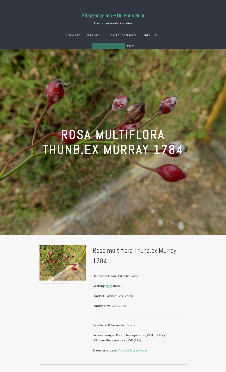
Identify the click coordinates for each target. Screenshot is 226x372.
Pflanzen (94, 35)
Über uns (150, 35)
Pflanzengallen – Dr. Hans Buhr (113, 15)
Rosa (109, 286)
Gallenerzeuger (123, 35)
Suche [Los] (130, 45)
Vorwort (73, 35)
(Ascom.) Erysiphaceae (132, 350)
